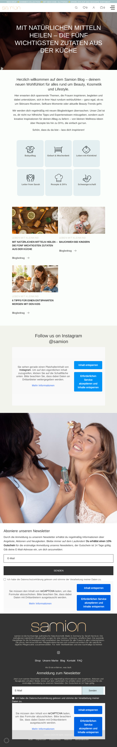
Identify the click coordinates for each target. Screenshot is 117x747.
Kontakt (71, 660)
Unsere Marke (50, 660)
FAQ (79, 660)
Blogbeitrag (21, 258)
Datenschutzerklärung (32, 579)
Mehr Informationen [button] (43, 385)
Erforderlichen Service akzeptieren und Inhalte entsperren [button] (88, 382)
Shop (38, 660)
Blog (62, 660)
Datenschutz (55, 739)
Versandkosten (82, 739)
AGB (30, 739)
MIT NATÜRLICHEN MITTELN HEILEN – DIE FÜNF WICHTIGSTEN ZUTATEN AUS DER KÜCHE (35, 245)
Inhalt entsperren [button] (88, 365)
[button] (6, 740)
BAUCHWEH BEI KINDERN (74, 241)
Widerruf (68, 739)
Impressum (41, 739)
